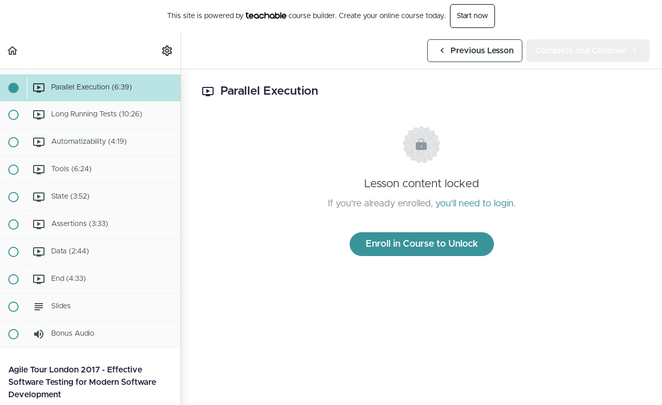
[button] (13, 50)
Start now (472, 16)
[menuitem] (167, 50)
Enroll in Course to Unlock (422, 244)
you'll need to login (474, 203)
